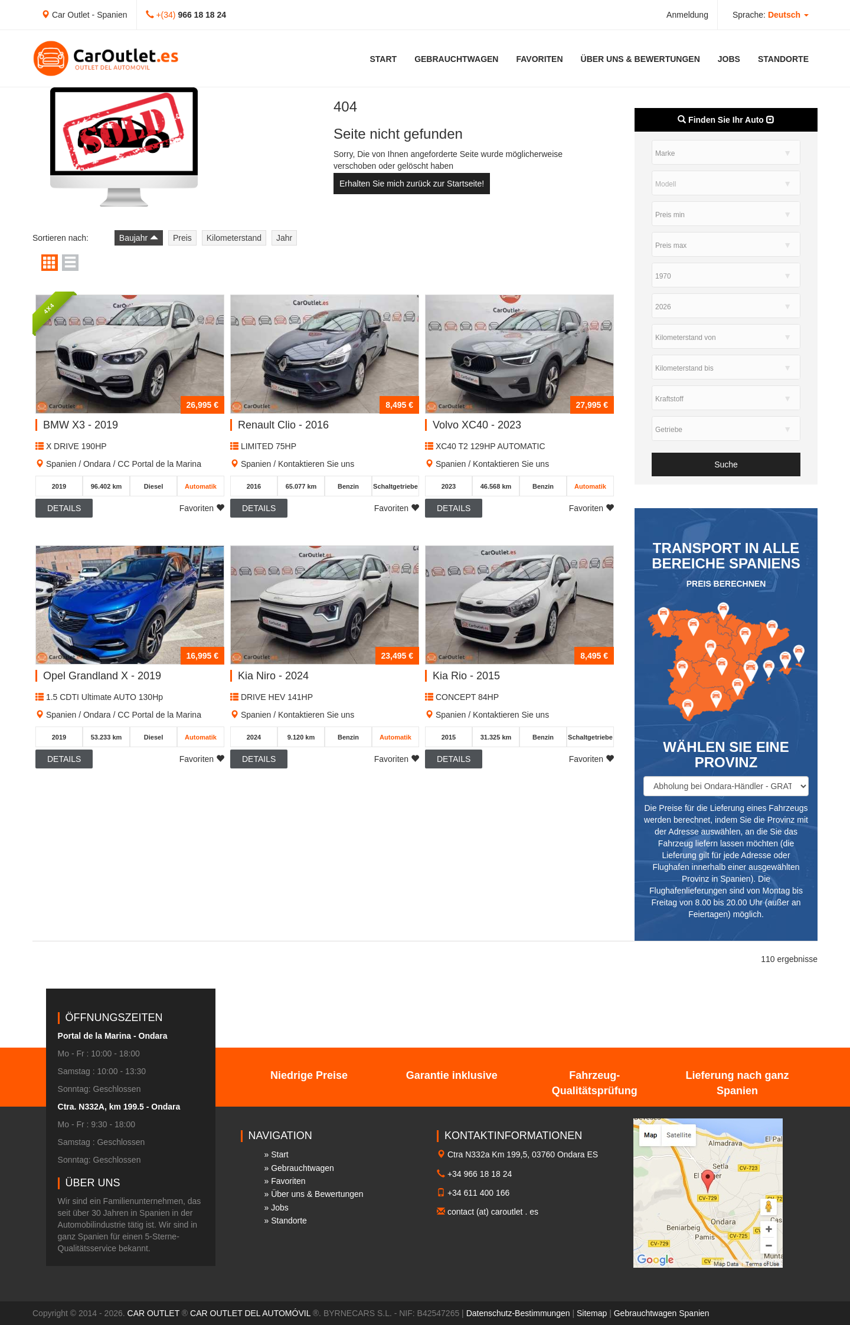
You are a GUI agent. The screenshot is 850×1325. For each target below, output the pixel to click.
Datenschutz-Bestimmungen (518, 1313)
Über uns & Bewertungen (640, 59)
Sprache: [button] (771, 14)
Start (383, 59)
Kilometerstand (234, 238)
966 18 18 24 (202, 14)
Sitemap (592, 1313)
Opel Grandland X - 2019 (102, 676)
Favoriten (539, 59)
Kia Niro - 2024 (273, 676)
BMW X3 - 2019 (80, 425)
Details (64, 508)
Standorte (783, 59)
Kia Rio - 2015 (466, 676)
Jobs (729, 59)
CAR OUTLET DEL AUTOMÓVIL (250, 1313)
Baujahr (138, 238)
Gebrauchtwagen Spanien (662, 1313)
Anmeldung (687, 14)
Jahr (284, 238)
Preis (182, 238)
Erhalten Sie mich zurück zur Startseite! (411, 183)
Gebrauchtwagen (456, 59)
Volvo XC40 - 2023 (477, 425)
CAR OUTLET (153, 1313)
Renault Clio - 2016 (283, 425)
